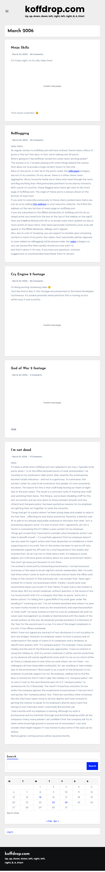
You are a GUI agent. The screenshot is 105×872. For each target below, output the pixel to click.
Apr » (56, 822)
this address (39, 205)
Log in (10, 833)
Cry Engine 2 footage (28, 275)
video (73, 242)
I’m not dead (21, 451)
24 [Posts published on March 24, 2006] (66, 803)
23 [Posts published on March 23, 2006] (53, 803)
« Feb (49, 822)
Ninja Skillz (20, 49)
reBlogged (73, 172)
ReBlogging (20, 134)
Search (11, 758)
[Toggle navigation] (7, 11)
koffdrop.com (54, 10)
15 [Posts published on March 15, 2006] (40, 798)
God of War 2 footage (28, 369)
